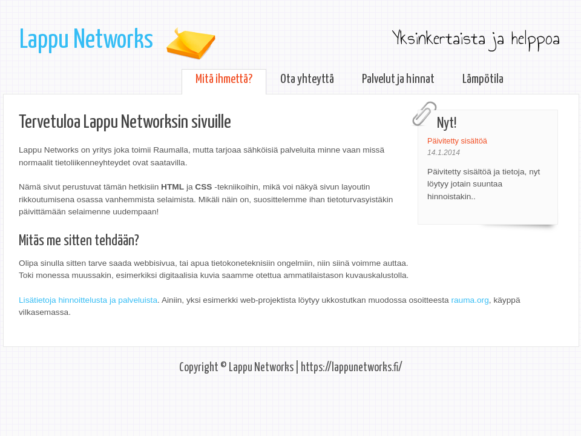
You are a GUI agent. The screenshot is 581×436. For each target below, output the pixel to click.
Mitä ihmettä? (223, 79)
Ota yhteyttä (307, 79)
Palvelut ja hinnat (398, 79)
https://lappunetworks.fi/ (351, 368)
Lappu (86, 40)
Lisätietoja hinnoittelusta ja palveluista (88, 300)
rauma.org (469, 300)
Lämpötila (483, 79)
